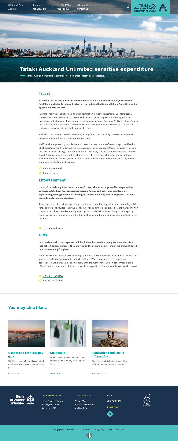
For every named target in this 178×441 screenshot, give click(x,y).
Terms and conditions (115, 429)
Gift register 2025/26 (53, 280)
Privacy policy (99, 429)
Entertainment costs (53, 228)
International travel (52, 168)
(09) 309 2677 (114, 401)
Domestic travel (50, 173)
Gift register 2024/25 (53, 275)
